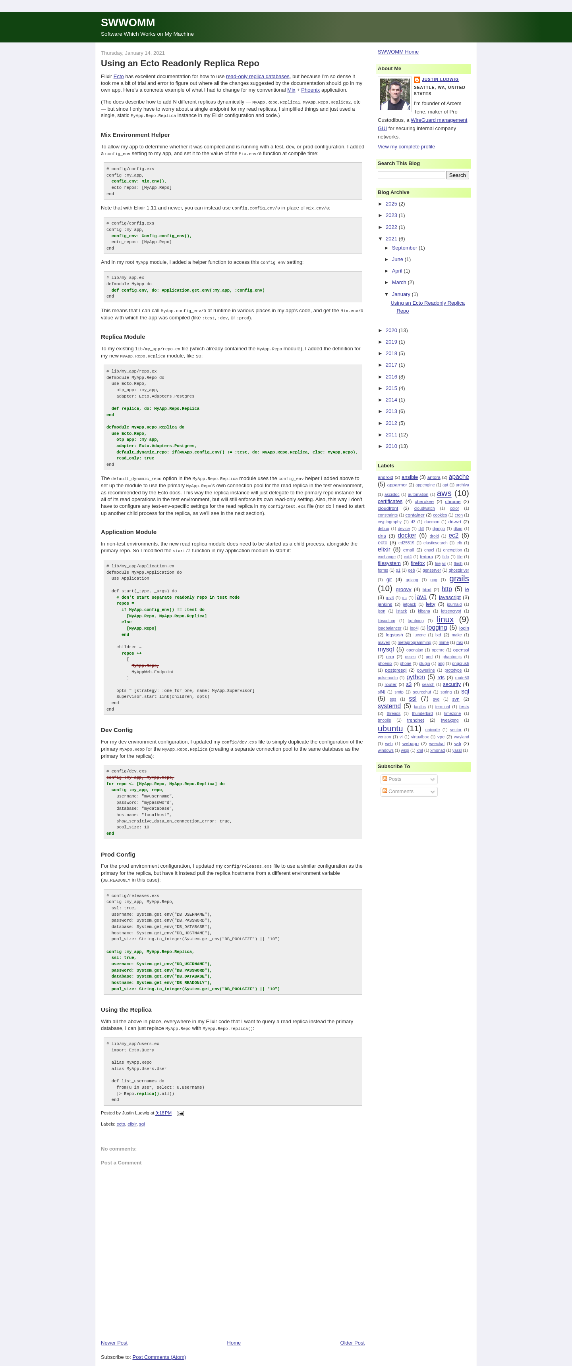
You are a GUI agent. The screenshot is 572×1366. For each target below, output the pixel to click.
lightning (416, 621)
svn (455, 698)
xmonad (437, 750)
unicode (432, 730)
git (389, 579)
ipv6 (390, 598)
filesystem (389, 563)
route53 (462, 678)
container (415, 514)
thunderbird (422, 713)
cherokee (424, 501)
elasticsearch (435, 543)
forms (383, 570)
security (452, 684)
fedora (426, 556)
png (441, 663)
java (421, 597)
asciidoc (392, 494)
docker (407, 535)
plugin (424, 663)
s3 (409, 684)
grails (459, 578)
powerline (426, 670)
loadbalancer (390, 628)
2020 (392, 330)
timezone (452, 713)
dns (382, 536)
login (464, 627)
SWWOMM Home (398, 52)
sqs (393, 699)
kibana (424, 611)
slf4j (381, 692)
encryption (452, 550)
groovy (403, 589)
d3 (413, 522)
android (385, 477)
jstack (401, 611)
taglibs (420, 707)
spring (446, 692)
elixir (132, 1114)
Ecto (119, 76)
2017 (392, 365)
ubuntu (390, 728)
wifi (457, 743)
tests (464, 706)
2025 (392, 204)
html (427, 589)
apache (459, 476)
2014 (392, 400)
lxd (438, 634)
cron (459, 515)
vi (401, 737)
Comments (398, 791)
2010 (392, 446)
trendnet (415, 719)
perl (429, 657)
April (398, 271)
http (447, 589)
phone (406, 663)
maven (384, 642)
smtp (399, 692)
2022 (392, 227)
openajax (414, 650)
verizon (384, 737)
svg (436, 699)
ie (467, 589)
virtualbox (420, 737)
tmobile (384, 720)
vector (455, 730)
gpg (433, 580)
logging (437, 627)
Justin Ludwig (440, 79)
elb (459, 543)
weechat (437, 744)
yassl (457, 750)
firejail (440, 563)
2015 (392, 388)
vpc (440, 736)
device (404, 528)
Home (234, 1332)
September (405, 248)
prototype (453, 670)
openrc (438, 650)
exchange (387, 557)
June (398, 259)
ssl (413, 698)
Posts (392, 779)
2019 (392, 342)
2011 (392, 435)
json (381, 611)
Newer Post (114, 1332)
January (402, 294)
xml (420, 750)
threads (394, 713)
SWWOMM (128, 22)
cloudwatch (424, 508)
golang (412, 580)
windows (386, 750)
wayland (461, 737)
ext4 (408, 557)
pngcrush (460, 663)
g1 (398, 570)
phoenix (385, 663)
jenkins (385, 604)
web (389, 744)
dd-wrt (454, 521)
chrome (453, 501)
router (391, 684)
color (454, 508)
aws (444, 493)
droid (434, 536)
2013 (392, 411)
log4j (414, 628)
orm (390, 656)
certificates (390, 501)
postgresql (396, 669)
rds (440, 677)
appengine (425, 485)
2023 (392, 215)
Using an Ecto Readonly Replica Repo (180, 63)
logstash (394, 634)
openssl (461, 649)
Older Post (352, 1332)
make (457, 635)
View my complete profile (406, 147)
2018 (392, 353)
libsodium (386, 621)
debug (383, 528)
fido (445, 557)
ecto (121, 1114)
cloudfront (388, 508)
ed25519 (406, 543)
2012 (392, 423)
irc (404, 598)
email (408, 549)
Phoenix (310, 90)
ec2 (453, 535)
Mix (291, 90)
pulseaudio (388, 678)
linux (445, 619)
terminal (442, 707)
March (400, 282)
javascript (450, 597)
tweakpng (449, 720)
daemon (431, 522)
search (428, 684)
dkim (458, 528)
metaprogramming (414, 642)
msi (459, 642)
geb (411, 570)
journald (454, 604)
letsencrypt (451, 611)
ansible (410, 477)
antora (434, 477)
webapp (410, 743)
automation (418, 494)
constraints (388, 515)
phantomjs (452, 657)
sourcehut (422, 692)
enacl (429, 550)
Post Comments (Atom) (159, 1347)
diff (421, 528)
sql (142, 1114)
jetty (430, 604)
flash (458, 563)
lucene (420, 635)
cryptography (390, 522)
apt (445, 485)
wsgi (405, 750)
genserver (432, 570)
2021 (392, 239)
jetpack (409, 604)
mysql (386, 649)
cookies (440, 515)
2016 (392, 377)
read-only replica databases (258, 76)
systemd (389, 706)
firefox (418, 563)
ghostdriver (459, 570)
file (459, 557)
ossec (410, 657)
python (415, 677)
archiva (463, 485)
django (439, 528)
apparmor (397, 484)
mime (444, 642)
